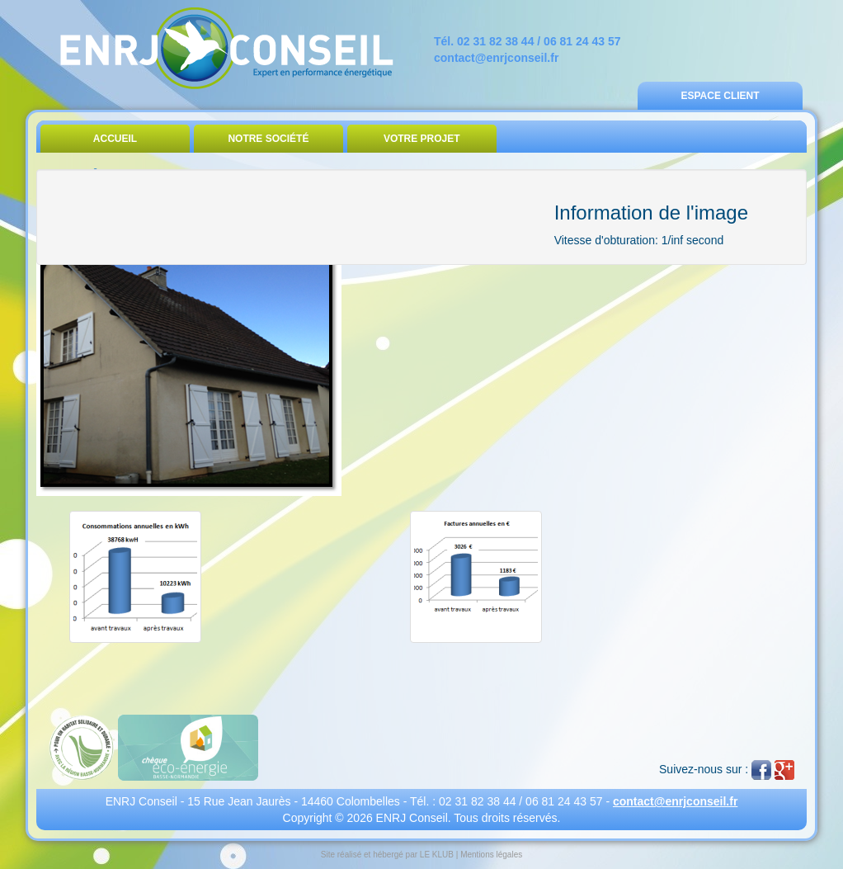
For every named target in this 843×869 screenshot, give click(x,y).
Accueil (115, 138)
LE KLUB (437, 854)
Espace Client (720, 96)
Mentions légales (491, 854)
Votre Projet (422, 138)
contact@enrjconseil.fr (496, 57)
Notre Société (268, 138)
